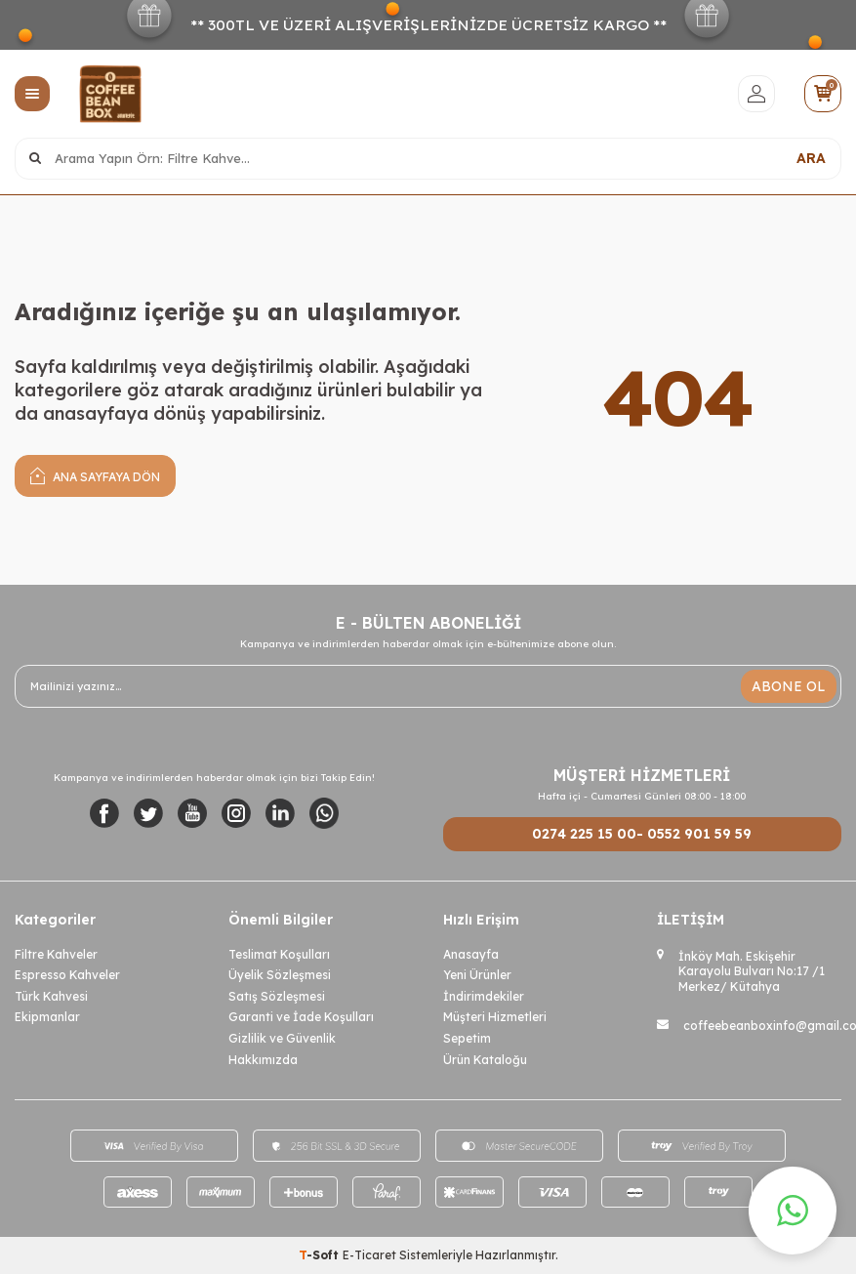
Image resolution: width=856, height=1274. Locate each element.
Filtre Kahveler (56, 954)
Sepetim (467, 1038)
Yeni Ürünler (477, 974)
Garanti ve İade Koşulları (301, 1016)
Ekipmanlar (47, 1016)
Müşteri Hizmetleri (495, 1016)
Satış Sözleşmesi (276, 996)
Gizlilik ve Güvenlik (282, 1038)
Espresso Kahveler (67, 974)
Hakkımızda (263, 1059)
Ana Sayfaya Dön (95, 475)
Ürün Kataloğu (485, 1059)
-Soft (321, 1255)
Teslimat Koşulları (279, 954)
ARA (811, 158)
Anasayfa (471, 954)
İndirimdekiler (483, 996)
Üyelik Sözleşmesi (279, 974)
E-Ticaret (369, 1255)
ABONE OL (789, 686)
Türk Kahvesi (51, 996)
